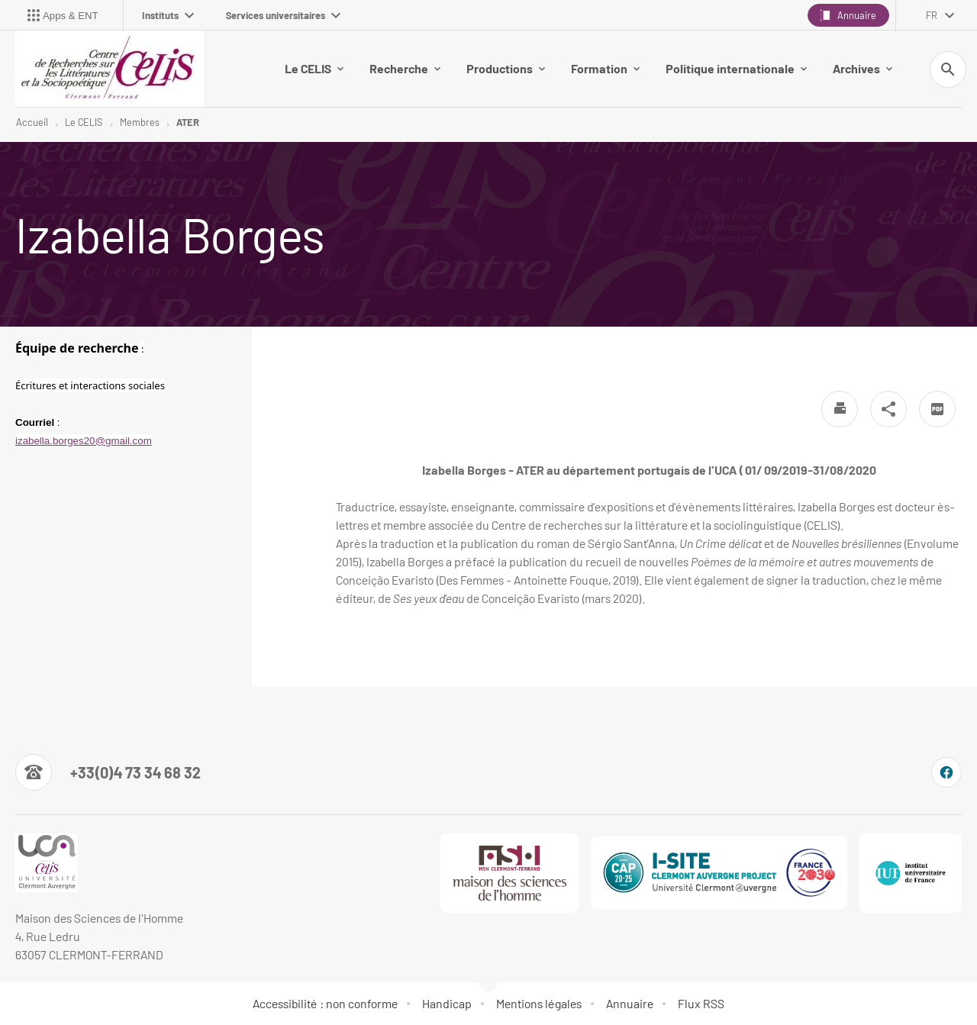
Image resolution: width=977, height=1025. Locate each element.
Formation (605, 68)
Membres (140, 122)
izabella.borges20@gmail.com (83, 440)
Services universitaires (283, 15)
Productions (505, 68)
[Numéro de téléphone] (108, 772)
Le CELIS (314, 68)
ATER (187, 122)
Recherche (404, 68)
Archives (862, 68)
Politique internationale (736, 68)
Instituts (168, 15)
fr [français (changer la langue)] (931, 15)
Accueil (32, 122)
